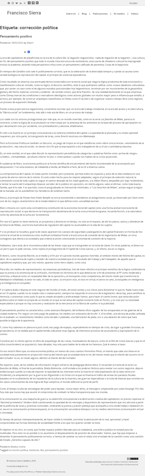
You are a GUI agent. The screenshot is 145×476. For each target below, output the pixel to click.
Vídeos (134, 13)
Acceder (133, 3)
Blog (84, 13)
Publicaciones (100, 13)
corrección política (18, 450)
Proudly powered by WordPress (20, 471)
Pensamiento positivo (16, 36)
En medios (119, 13)
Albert (30, 42)
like (42, 450)
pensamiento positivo (56, 450)
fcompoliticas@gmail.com (17, 466)
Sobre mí (71, 13)
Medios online (17, 446)
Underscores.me (58, 471)
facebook (34, 450)
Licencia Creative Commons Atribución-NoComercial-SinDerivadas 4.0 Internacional (119, 463)
